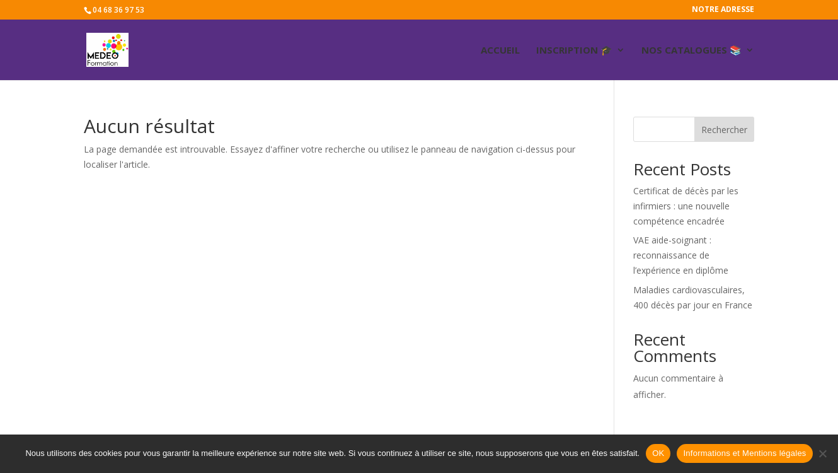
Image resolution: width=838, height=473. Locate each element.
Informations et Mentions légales (744, 453)
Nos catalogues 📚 (691, 50)
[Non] (822, 453)
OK (658, 453)
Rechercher (724, 130)
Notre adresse (723, 10)
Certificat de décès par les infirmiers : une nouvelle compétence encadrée (685, 206)
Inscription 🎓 (574, 50)
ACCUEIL (500, 50)
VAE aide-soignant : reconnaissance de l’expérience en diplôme (680, 255)
